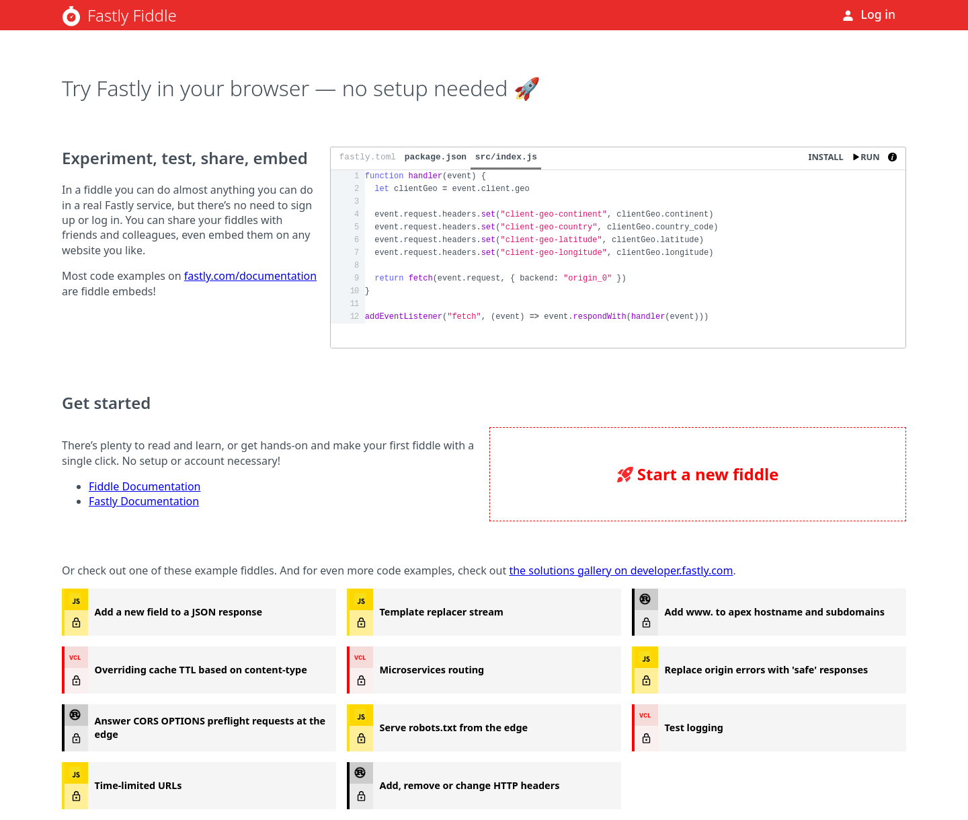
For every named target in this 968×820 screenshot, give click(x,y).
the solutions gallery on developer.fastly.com (621, 570)
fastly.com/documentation (250, 275)
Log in (878, 14)
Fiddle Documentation (144, 486)
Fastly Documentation (144, 501)
